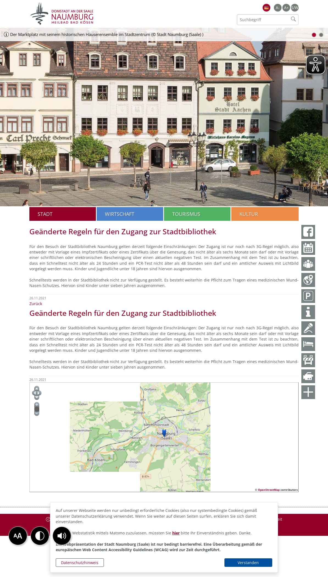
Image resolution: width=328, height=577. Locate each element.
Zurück (35, 303)
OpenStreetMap (269, 490)
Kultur (249, 214)
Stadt (45, 214)
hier (176, 533)
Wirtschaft (119, 214)
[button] (61, 535)
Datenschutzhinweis (79, 562)
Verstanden (248, 562)
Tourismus (186, 214)
